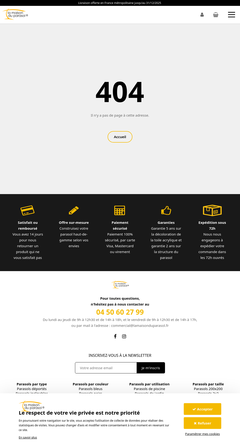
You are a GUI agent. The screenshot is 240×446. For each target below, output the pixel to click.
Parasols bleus (90, 388)
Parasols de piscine (149, 388)
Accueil (120, 136)
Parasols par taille (208, 384)
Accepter (202, 409)
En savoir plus (28, 437)
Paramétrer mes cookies (202, 434)
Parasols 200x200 (208, 388)
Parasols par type (32, 384)
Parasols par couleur (90, 384)
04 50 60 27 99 (120, 312)
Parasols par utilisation (149, 384)
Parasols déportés (31, 388)
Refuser (202, 423)
